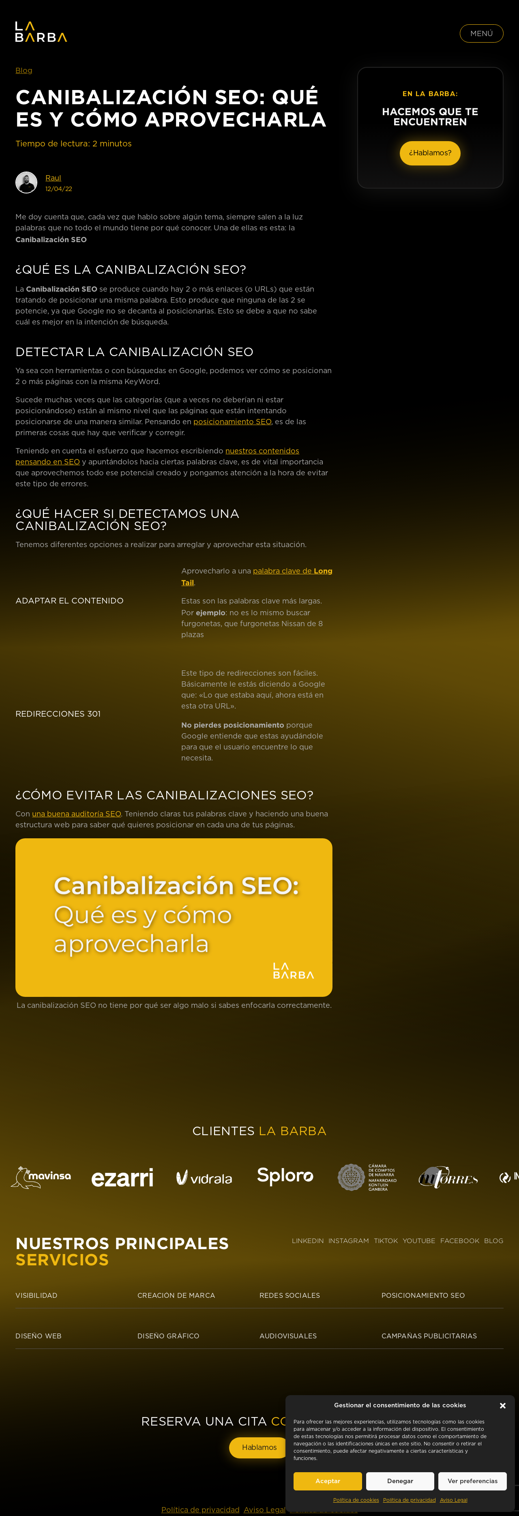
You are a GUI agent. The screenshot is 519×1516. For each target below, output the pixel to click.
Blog (23, 71)
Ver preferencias (473, 1481)
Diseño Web (38, 1336)
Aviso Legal (454, 1500)
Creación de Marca (176, 1296)
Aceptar (327, 1481)
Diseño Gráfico (168, 1336)
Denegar (400, 1481)
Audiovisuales (288, 1336)
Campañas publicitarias (429, 1336)
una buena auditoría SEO (76, 814)
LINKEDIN (308, 1240)
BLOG (494, 1240)
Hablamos (259, 1448)
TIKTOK (386, 1240)
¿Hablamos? (430, 153)
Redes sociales (290, 1296)
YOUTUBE (419, 1240)
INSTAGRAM (348, 1240)
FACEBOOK (459, 1240)
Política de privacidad (409, 1500)
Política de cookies (356, 1500)
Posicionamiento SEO (423, 1296)
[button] (503, 1406)
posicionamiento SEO (232, 422)
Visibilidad (36, 1296)
